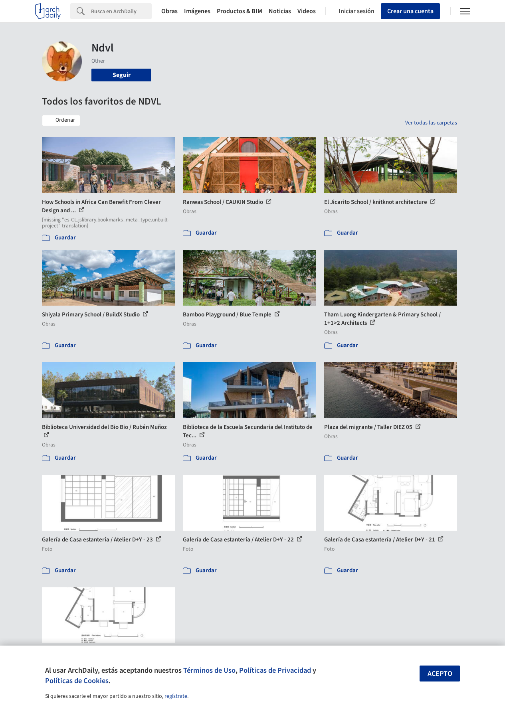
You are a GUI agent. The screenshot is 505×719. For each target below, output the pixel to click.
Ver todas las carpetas (431, 123)
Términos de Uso (209, 670)
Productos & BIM (239, 11)
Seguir (122, 75)
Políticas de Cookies (77, 681)
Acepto (440, 674)
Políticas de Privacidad (275, 670)
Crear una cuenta (410, 11)
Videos (306, 11)
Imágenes (197, 11)
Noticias (280, 11)
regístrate (175, 696)
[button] (61, 120)
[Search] (121, 11)
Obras (169, 11)
